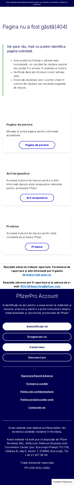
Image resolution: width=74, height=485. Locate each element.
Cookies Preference (62, 482)
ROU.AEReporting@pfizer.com (40, 286)
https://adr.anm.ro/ (38, 274)
